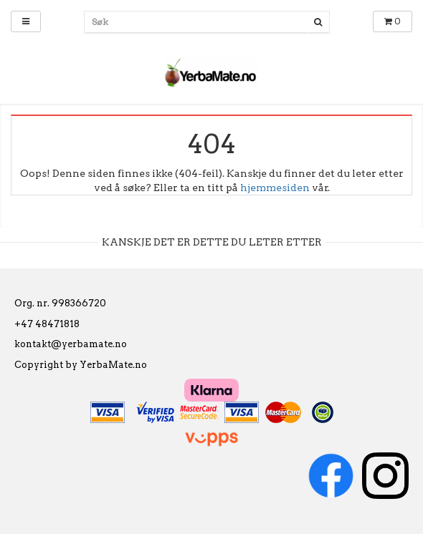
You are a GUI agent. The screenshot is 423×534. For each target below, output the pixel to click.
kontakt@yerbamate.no (70, 344)
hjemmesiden (275, 187)
